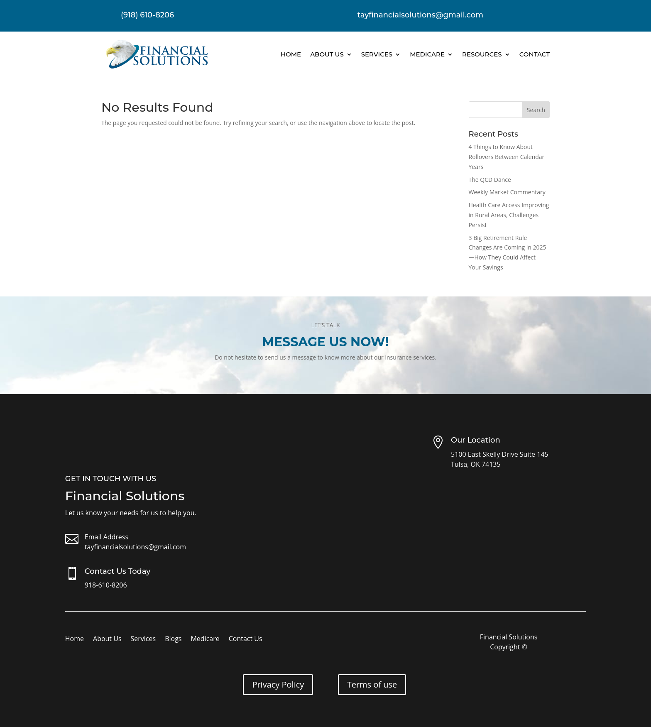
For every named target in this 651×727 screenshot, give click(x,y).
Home (291, 54)
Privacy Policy (278, 684)
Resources (482, 54)
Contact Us (245, 639)
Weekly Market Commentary (507, 192)
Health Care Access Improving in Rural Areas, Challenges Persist (509, 215)
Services (376, 54)
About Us (327, 54)
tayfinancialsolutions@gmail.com (135, 546)
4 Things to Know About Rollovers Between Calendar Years (507, 157)
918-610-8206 (106, 585)
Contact (534, 54)
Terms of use (372, 684)
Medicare (427, 54)
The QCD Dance (490, 180)
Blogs (173, 639)
